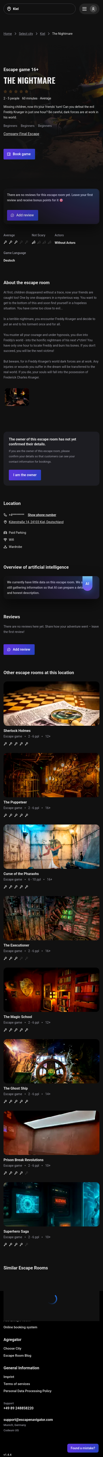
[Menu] (89, 9)
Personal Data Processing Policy (27, 1391)
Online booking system (20, 1327)
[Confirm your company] (25, 475)
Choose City (12, 1348)
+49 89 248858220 (19, 1408)
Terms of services (17, 1384)
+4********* (16, 515)
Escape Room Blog (17, 1356)
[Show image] (17, 397)
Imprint (9, 1377)
